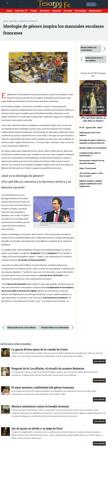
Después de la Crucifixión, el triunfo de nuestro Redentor (47, 368)
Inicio (9, 10)
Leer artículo (99, 361)
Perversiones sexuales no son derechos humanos (91, 161)
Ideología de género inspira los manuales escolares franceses (92, 141)
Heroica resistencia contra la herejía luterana (40, 406)
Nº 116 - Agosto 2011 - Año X (90, 127)
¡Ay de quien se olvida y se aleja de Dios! (37, 428)
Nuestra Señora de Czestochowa (55, 327)
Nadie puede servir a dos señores (21, 327)
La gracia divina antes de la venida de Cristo (39, 349)
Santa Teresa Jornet (87, 168)
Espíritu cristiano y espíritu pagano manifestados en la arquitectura (90, 183)
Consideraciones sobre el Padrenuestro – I (89, 154)
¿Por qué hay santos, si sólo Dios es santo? (91, 174)
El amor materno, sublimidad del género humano (42, 387)
